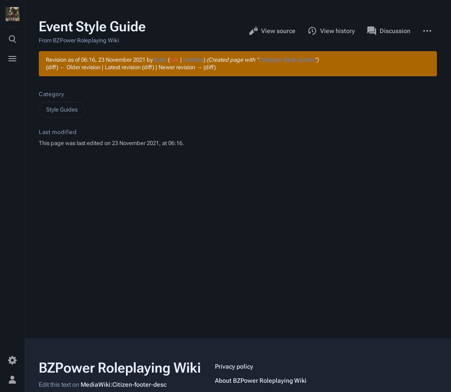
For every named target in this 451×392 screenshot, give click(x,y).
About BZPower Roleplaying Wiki (261, 380)
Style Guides (62, 109)
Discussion (388, 30)
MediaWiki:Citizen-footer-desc (123, 384)
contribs (193, 59)
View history (331, 30)
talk (174, 59)
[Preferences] (12, 360)
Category (51, 94)
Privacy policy (234, 366)
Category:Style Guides (286, 59)
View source (272, 30)
